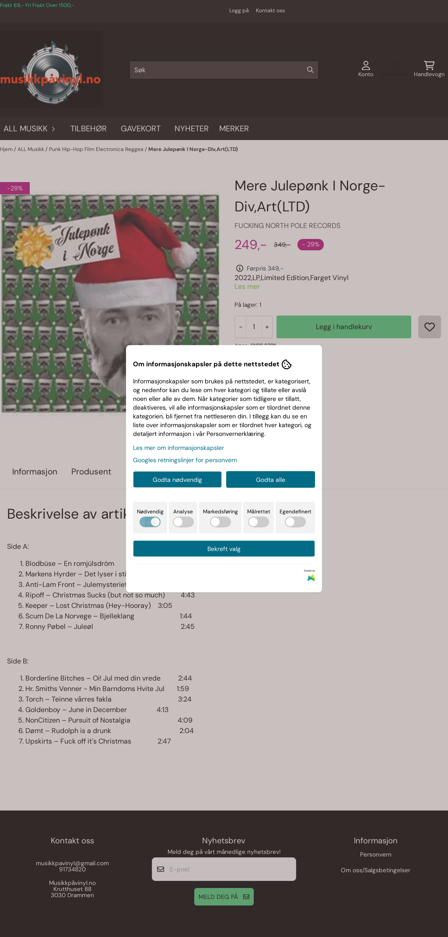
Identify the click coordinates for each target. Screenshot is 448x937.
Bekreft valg (224, 548)
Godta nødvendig (177, 479)
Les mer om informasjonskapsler (178, 447)
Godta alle (270, 479)
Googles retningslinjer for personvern (185, 459)
